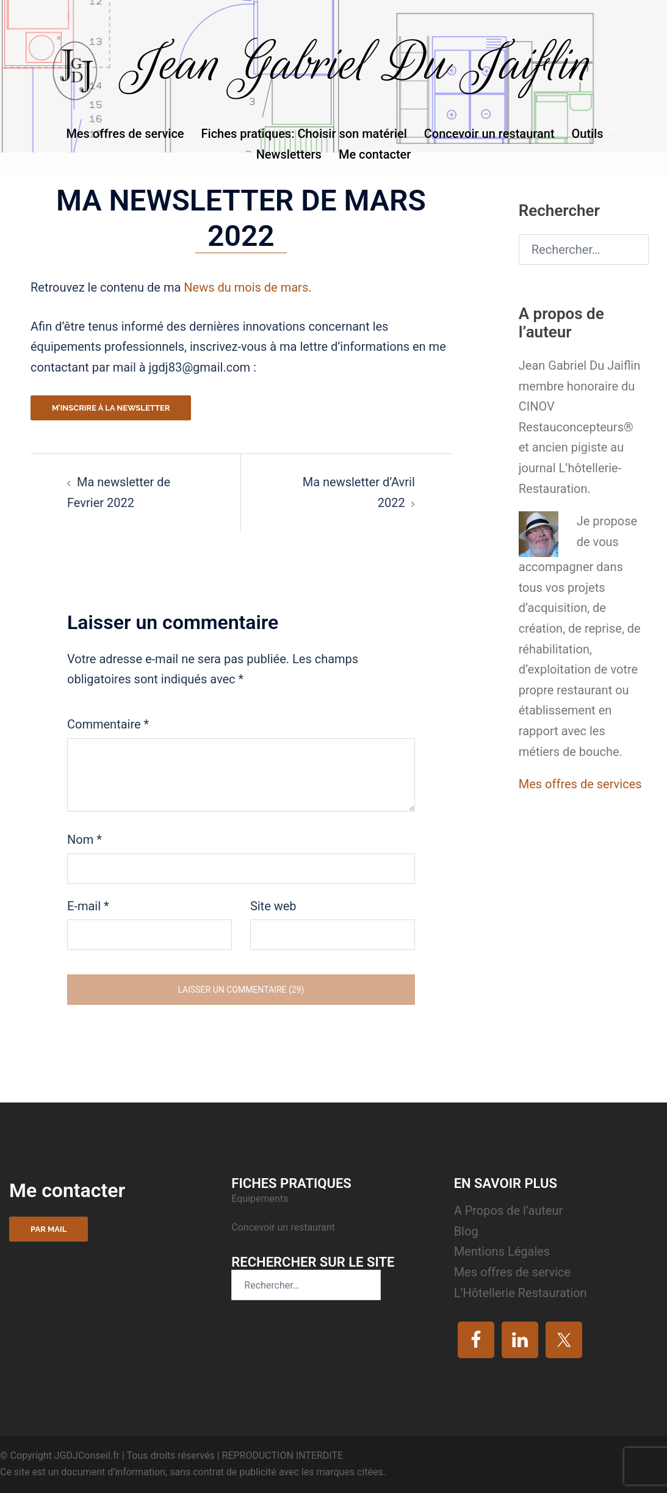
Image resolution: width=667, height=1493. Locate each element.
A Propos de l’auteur (508, 1210)
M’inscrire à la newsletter (111, 407)
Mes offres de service (125, 133)
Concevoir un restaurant (489, 133)
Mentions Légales (502, 1251)
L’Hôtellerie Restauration (520, 1293)
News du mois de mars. (247, 287)
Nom (84, 839)
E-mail (88, 906)
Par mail (49, 1229)
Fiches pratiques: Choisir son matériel (304, 133)
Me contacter (375, 154)
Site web (273, 906)
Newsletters (289, 154)
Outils (588, 133)
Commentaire (108, 724)
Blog (466, 1231)
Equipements (260, 1198)
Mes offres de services (580, 784)
